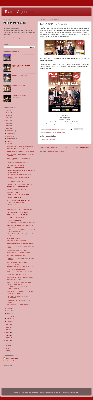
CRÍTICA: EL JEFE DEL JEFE (21, 75)
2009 (7, 345)
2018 (7, 128)
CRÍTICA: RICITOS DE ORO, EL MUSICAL (20, 146)
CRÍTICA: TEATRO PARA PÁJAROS (18, 274)
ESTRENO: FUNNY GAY (14, 280)
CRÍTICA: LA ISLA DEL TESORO (17, 189)
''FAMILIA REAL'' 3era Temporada (17, 207)
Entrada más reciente (49, 147)
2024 (7, 112)
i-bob (58, 392)
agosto (9, 141)
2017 (7, 324)
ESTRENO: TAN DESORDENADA (17, 212)
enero (9, 321)
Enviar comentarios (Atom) (56, 151)
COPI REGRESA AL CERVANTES (17, 269)
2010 (7, 343)
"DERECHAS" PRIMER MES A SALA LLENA (20, 151)
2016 (7, 327)
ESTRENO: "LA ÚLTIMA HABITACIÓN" (18, 181)
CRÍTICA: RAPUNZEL (13, 192)
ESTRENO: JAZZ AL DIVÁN (15, 165)
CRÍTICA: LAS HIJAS (18, 85)
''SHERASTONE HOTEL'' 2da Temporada (19, 209)
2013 (7, 335)
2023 (7, 115)
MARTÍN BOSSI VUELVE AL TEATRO (18, 200)
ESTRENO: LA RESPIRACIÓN (16, 255)
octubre (9, 136)
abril (8, 313)
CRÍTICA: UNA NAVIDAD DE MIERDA (23, 55)
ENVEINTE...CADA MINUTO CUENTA (18, 253)
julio (8, 144)
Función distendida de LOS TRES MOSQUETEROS (17, 263)
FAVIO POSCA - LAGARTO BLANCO (18, 195)
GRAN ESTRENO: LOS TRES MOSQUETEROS (16, 203)
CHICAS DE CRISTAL (13, 238)
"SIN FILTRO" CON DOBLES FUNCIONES (20, 291)
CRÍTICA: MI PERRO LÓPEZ (15, 293)
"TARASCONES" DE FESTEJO (16, 250)
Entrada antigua (83, 147)
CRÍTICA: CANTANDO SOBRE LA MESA (19, 184)
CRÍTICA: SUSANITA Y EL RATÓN (17, 162)
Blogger (76, 392)
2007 (7, 351)
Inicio (67, 147)
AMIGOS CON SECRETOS (15, 220)
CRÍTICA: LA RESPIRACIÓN (15, 168)
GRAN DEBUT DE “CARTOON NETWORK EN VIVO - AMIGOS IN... (21, 230)
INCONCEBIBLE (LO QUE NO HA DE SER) (20, 267)
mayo (9, 311)
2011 (7, 340)
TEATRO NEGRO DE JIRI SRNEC (17, 187)
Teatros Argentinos (19, 12)
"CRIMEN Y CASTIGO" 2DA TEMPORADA (20, 243)
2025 (7, 110)
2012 (7, 337)
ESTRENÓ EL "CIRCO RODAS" (16, 241)
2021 (7, 120)
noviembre (10, 133)
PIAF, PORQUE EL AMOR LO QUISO (18, 305)
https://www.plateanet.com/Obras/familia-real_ (68, 124)
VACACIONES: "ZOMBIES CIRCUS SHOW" (20, 277)
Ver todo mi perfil (9, 361)
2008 (7, 348)
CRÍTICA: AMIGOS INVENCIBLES (17, 215)
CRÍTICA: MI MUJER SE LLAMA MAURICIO (20, 272)
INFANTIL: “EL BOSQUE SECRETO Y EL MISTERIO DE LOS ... (19, 283)
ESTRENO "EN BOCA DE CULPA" (17, 149)
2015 (7, 330)
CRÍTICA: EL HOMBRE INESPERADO (19, 96)
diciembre (10, 130)
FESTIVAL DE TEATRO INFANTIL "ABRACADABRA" (17, 287)
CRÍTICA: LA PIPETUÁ (14, 197)
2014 (7, 332)
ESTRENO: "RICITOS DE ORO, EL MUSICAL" (21, 222)
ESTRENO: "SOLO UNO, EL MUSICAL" (19, 175)
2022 (7, 118)
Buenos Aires (50, 132)
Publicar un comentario (49, 139)
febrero (9, 318)
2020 (7, 123)
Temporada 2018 (60, 132)
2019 (7, 126)
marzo (9, 316)
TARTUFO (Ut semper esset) (15, 217)
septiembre (10, 138)
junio (8, 308)
